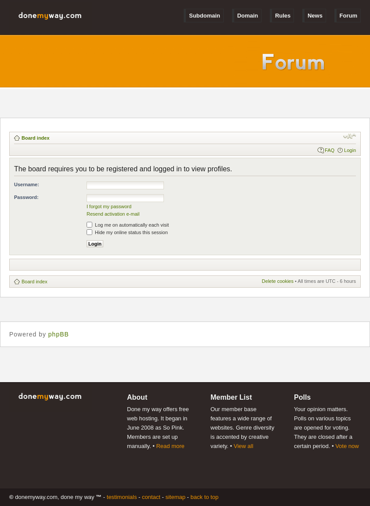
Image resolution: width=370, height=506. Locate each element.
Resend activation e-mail (113, 214)
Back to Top (205, 497)
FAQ (329, 150)
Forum (348, 15)
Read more (170, 446)
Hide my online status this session (127, 232)
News (315, 15)
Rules (282, 15)
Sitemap (175, 497)
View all (244, 446)
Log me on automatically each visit (128, 225)
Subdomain (204, 15)
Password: (26, 197)
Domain (247, 15)
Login (350, 150)
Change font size (349, 136)
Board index (36, 138)
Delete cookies (278, 281)
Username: (26, 184)
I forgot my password (109, 206)
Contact (151, 497)
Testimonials (122, 497)
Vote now (347, 446)
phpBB (58, 334)
